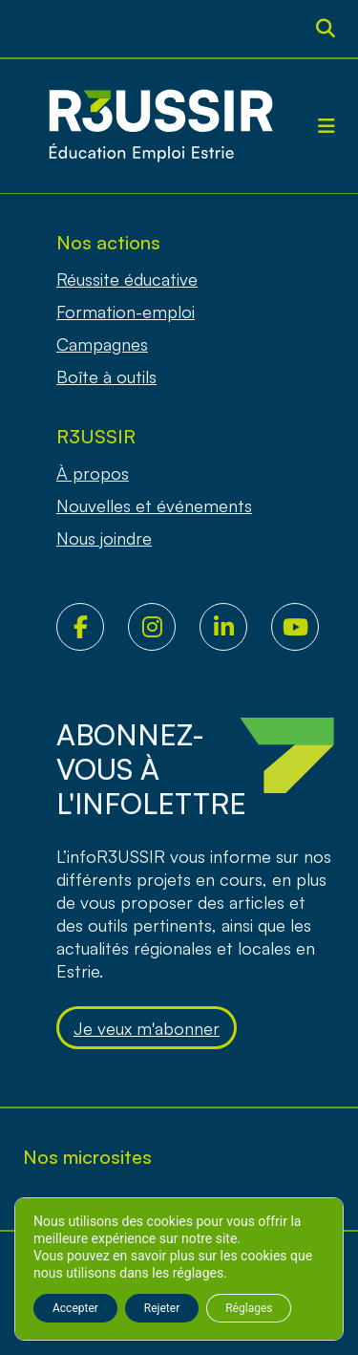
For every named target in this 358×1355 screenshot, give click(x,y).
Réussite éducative (127, 279)
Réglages (248, 1308)
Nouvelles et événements (154, 505)
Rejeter (161, 1308)
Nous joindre (104, 537)
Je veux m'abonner (147, 1028)
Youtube (307, 627)
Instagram (164, 627)
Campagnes (102, 344)
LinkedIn (235, 627)
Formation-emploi (125, 311)
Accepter (75, 1308)
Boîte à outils (106, 376)
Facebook (92, 627)
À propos (92, 473)
